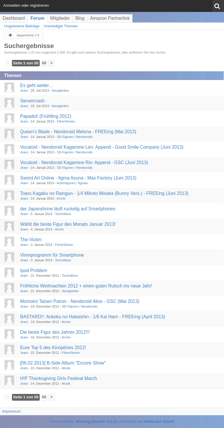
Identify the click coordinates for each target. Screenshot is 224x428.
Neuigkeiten (60, 90)
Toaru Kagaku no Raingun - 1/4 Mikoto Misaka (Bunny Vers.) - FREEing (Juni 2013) (104, 193)
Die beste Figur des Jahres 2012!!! (55, 332)
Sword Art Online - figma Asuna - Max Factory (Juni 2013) (78, 177)
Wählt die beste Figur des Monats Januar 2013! (68, 224)
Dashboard (14, 18)
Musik (66, 368)
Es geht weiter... (36, 85)
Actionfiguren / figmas (72, 183)
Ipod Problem (33, 270)
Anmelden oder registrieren (26, 5)
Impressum (11, 411)
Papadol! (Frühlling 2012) (45, 116)
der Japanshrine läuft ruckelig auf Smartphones (68, 208)
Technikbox (63, 214)
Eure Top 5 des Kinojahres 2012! (53, 347)
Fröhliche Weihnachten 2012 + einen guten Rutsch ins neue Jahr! (86, 285)
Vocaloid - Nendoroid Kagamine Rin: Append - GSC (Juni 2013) (84, 162)
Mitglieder (60, 18)
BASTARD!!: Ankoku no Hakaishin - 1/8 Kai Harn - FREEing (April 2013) (92, 316)
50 (44, 63)
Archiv (61, 198)
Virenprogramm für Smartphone (52, 255)
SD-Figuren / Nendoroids (74, 136)
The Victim (30, 239)
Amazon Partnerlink (110, 18)
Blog (79, 18)
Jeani (24, 90)
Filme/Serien (66, 121)
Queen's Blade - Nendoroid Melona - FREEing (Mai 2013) (78, 131)
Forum (37, 18)
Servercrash (32, 100)
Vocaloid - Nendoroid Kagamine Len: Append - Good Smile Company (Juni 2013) (101, 147)
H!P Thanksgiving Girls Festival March (58, 378)
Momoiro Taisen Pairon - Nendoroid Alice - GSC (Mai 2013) (79, 301)
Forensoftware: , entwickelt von (112, 421)
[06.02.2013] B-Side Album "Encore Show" (63, 362)
